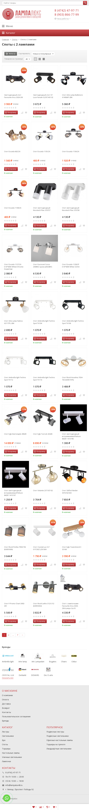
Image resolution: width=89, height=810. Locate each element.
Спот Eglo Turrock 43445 (42, 434)
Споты (5, 744)
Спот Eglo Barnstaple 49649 (15, 434)
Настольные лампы (11, 753)
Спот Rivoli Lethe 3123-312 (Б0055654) (43, 604)
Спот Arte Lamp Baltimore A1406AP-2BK (72, 96)
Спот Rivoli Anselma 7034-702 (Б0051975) (72, 378)
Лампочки (6, 761)
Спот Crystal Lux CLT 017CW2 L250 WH (41, 548)
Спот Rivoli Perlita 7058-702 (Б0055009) (15, 548)
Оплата (5, 699)
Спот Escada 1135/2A (41, 151)
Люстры (5, 731)
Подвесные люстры (55, 731)
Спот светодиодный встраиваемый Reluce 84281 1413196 (71, 436)
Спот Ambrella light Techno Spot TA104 (44, 322)
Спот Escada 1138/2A (12, 208)
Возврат (6, 708)
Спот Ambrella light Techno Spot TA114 (44, 378)
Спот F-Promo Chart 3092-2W (14, 604)
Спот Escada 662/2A (12, 151)
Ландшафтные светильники (58, 748)
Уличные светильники (12, 757)
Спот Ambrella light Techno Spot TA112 (15, 378)
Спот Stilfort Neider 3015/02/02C (70, 491)
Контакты (6, 712)
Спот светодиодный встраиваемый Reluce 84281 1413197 (13, 492)
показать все (7, 678)
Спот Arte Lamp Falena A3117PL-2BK (13, 322)
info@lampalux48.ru (13, 785)
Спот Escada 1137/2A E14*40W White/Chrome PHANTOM (13, 266)
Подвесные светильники (57, 736)
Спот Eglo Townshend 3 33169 (71, 548)
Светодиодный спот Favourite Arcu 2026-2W (13, 96)
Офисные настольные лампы (59, 740)
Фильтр (10, 53)
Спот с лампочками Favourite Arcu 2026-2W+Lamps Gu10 (70, 605)
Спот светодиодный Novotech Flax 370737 (41, 209)
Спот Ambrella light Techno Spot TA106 (73, 322)
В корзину (10, 112)
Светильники (8, 736)
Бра (3, 740)
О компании (7, 695)
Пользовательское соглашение (16, 716)
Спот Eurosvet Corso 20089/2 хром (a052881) (42, 265)
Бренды (5, 720)
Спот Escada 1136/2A (70, 151)
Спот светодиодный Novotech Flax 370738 (70, 209)
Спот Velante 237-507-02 (43, 490)
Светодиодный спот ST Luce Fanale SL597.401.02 (43, 96)
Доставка (6, 704)
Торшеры (6, 748)
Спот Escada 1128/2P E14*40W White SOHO (71, 265)
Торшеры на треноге (55, 744)
